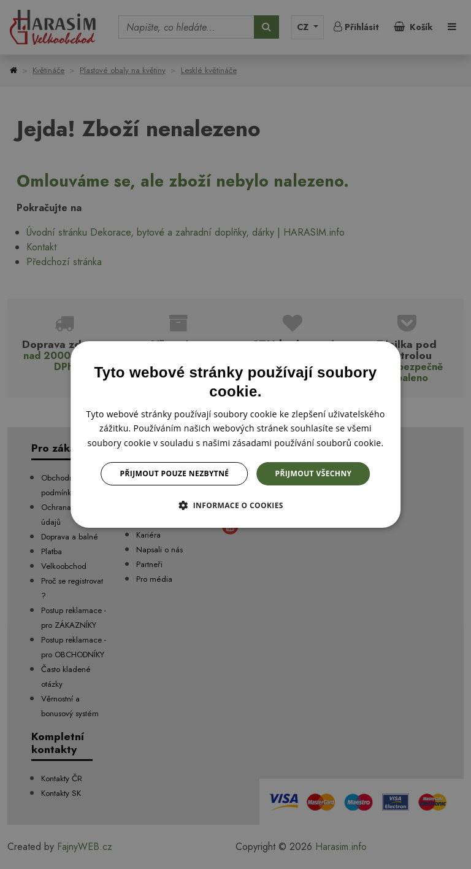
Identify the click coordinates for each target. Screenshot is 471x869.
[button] (235, 505)
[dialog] (235, 434)
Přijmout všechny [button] (313, 473)
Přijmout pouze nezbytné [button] (174, 473)
